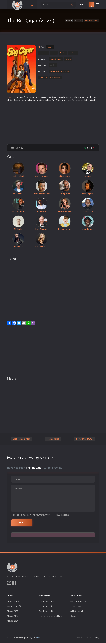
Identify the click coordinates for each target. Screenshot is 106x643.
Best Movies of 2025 (48, 606)
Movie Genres (13, 601)
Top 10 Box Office (15, 606)
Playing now (75, 606)
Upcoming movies (78, 601)
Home (69, 20)
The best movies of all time (50, 616)
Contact (79, 637)
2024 (50, 46)
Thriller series (53, 439)
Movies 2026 (12, 611)
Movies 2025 (12, 616)
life (36, 97)
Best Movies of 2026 (48, 601)
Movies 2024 (12, 621)
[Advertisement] (53, 121)
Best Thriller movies (21, 439)
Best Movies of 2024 (84, 439)
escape (44, 97)
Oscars (73, 616)
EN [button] (82, 4)
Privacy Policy (93, 637)
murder (81, 97)
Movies (78, 20)
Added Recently (77, 611)
